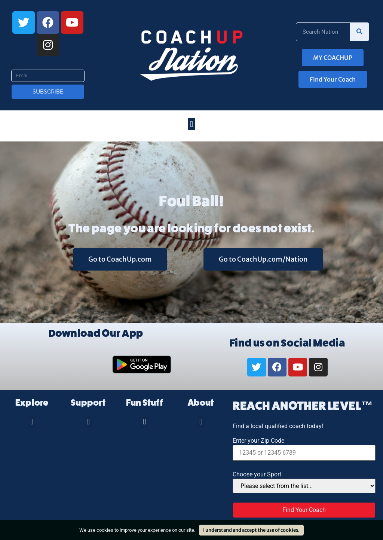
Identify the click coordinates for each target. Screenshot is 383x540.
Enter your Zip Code (258, 441)
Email (19, 67)
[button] (191, 124)
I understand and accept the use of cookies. (251, 530)
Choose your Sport (257, 475)
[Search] (359, 32)
